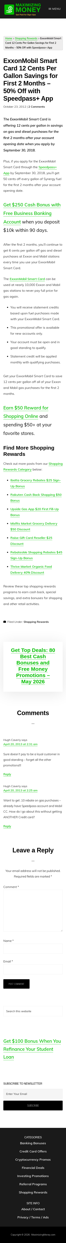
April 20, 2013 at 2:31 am (20, 744)
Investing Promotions (33, 1176)
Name (8, 941)
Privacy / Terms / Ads (33, 1217)
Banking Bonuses (33, 1143)
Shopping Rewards (26, 38)
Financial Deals (33, 1168)
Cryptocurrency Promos (33, 1160)
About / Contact (33, 1209)
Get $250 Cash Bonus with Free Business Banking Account (32, 213)
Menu (56, 8)
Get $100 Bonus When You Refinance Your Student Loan (32, 1049)
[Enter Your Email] (33, 1094)
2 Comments (36, 106)
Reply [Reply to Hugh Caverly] (7, 774)
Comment (11, 887)
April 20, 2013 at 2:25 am (20, 790)
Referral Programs (33, 1184)
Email (8, 961)
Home (8, 38)
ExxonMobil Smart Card (27, 279)
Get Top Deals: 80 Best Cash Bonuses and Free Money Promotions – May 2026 (33, 665)
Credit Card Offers (33, 1151)
